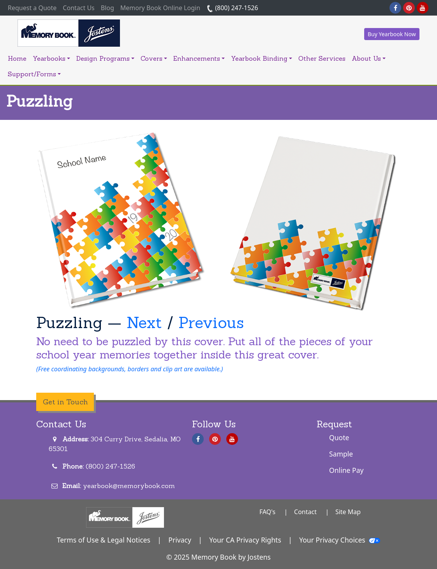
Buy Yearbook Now (392, 34)
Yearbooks (51, 58)
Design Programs (105, 58)
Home (17, 58)
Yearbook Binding (261, 58)
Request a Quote (34, 7)
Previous (211, 322)
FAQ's (267, 512)
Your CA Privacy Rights (245, 539)
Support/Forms (34, 74)
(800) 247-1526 (232, 8)
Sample (341, 453)
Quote (339, 437)
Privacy (179, 539)
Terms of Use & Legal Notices (103, 539)
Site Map (348, 512)
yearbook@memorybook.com (129, 486)
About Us (369, 58)
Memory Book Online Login (160, 8)
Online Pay (346, 470)
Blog (107, 8)
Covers (154, 58)
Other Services (321, 58)
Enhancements (199, 58)
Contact (305, 512)
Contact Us (78, 8)
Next (144, 322)
